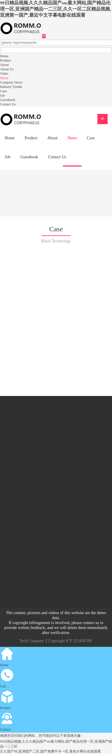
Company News (11, 82)
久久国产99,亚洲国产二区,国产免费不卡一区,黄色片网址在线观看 (50, 751)
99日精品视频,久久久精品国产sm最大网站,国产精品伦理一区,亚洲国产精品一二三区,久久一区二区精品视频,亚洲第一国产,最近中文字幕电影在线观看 (55, 9)
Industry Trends (11, 87)
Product (5, 60)
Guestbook (7, 100)
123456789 (82, 641)
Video (4, 74)
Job (2, 95)
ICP (69, 641)
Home (4, 56)
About (4, 65)
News (4, 78)
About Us (6, 69)
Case (3, 91)
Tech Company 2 (33, 641)
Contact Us (8, 104)
